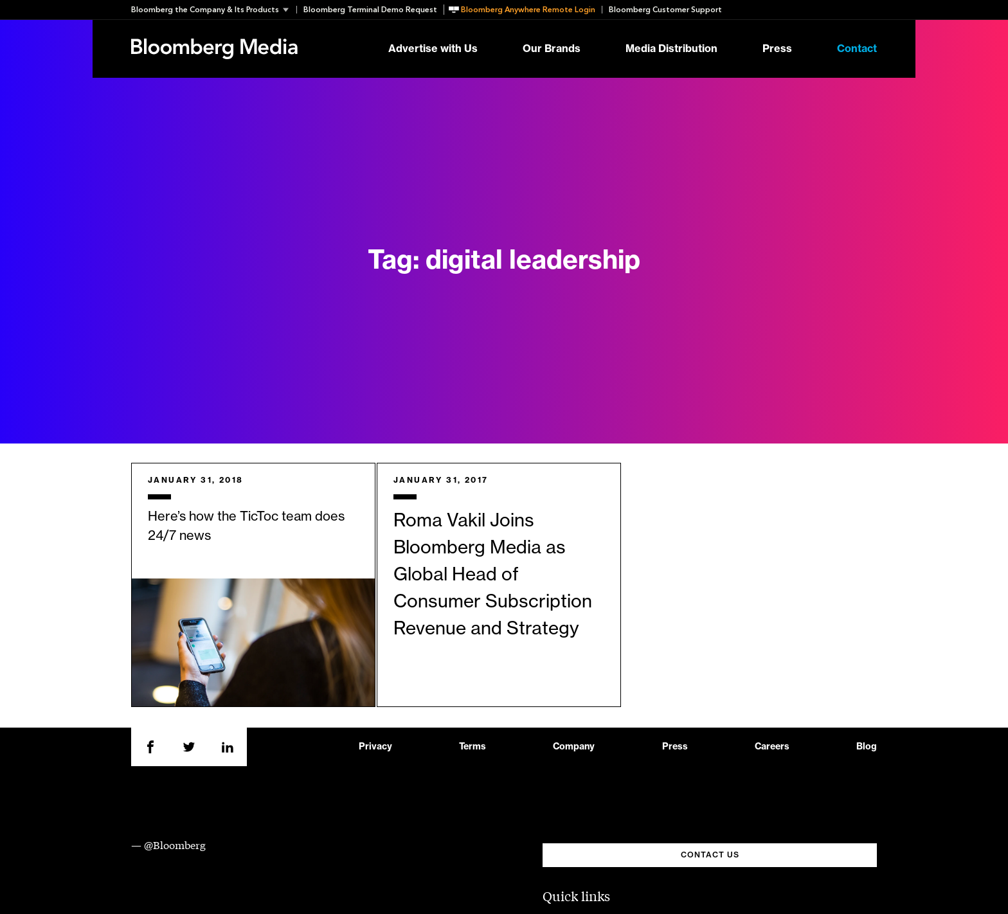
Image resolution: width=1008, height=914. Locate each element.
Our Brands (551, 49)
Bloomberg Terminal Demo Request (370, 9)
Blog (866, 746)
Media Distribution (671, 49)
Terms (472, 746)
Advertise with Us (433, 49)
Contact (857, 49)
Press (777, 49)
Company (574, 746)
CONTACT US (710, 855)
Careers (772, 746)
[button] (213, 9)
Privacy (375, 746)
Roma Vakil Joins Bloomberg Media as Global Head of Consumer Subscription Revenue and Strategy (492, 575)
